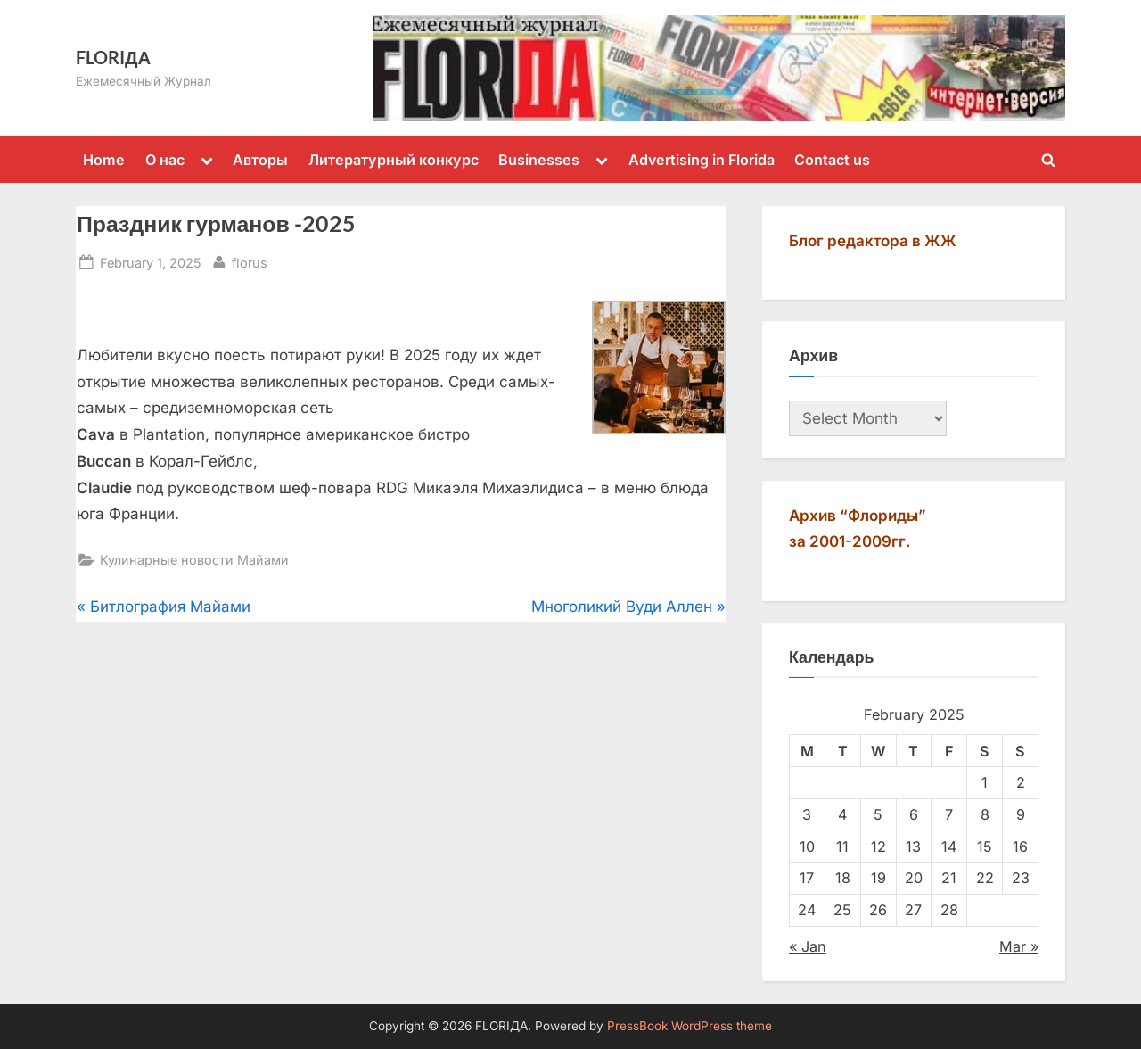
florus (249, 261)
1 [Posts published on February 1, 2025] (984, 782)
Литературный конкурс (393, 160)
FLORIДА (113, 57)
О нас (165, 160)
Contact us (832, 160)
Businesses (538, 160)
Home (104, 160)
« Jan (807, 946)
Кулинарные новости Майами (194, 559)
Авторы (260, 160)
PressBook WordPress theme (689, 1026)
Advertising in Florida (701, 160)
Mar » (1018, 946)
